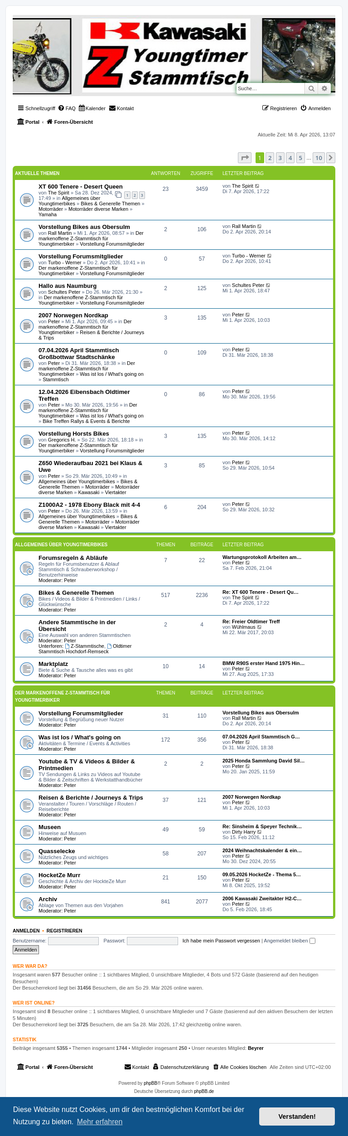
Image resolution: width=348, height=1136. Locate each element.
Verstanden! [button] (297, 1116)
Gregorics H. (62, 439)
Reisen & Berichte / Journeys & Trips (91, 797)
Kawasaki (88, 492)
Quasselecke (57, 851)
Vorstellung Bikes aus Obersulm (84, 226)
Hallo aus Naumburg (68, 285)
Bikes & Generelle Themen (110, 203)
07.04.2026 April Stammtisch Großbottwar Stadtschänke (79, 353)
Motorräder (51, 209)
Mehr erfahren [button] (100, 1122)
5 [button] (300, 158)
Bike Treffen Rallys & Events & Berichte (86, 421)
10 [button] (318, 158)
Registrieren (64, 930)
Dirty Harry (244, 832)
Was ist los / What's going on (111, 374)
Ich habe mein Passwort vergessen (221, 940)
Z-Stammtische (84, 646)
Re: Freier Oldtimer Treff (251, 621)
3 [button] (280, 158)
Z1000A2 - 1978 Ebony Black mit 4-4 (89, 504)
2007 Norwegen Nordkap (73, 315)
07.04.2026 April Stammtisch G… (261, 736)
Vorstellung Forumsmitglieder (112, 244)
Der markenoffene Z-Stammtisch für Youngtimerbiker (91, 238)
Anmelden (26, 930)
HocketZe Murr (59, 875)
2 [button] (269, 158)
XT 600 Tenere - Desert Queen (81, 186)
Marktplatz (53, 663)
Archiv (48, 899)
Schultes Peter (64, 292)
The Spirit (58, 192)
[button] (244, 157)
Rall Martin (60, 233)
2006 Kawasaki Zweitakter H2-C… (262, 898)
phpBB (150, 1083)
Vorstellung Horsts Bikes (74, 433)
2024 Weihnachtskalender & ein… (262, 850)
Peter (54, 321)
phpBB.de (204, 1091)
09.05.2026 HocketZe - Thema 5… (261, 874)
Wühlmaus (244, 627)
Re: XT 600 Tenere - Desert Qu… (260, 592)
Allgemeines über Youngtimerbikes (69, 200)
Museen (50, 827)
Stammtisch (55, 379)
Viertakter (115, 492)
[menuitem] (67, 108)
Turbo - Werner (65, 262)
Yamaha (48, 214)
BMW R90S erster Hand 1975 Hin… (263, 663)
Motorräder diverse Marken (98, 209)
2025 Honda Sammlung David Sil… (263, 760)
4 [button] (290, 158)
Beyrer (256, 1048)
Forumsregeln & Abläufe (73, 557)
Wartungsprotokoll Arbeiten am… (262, 557)
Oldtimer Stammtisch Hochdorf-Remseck (85, 648)
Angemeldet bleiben (289, 940)
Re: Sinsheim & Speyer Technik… (262, 826)
